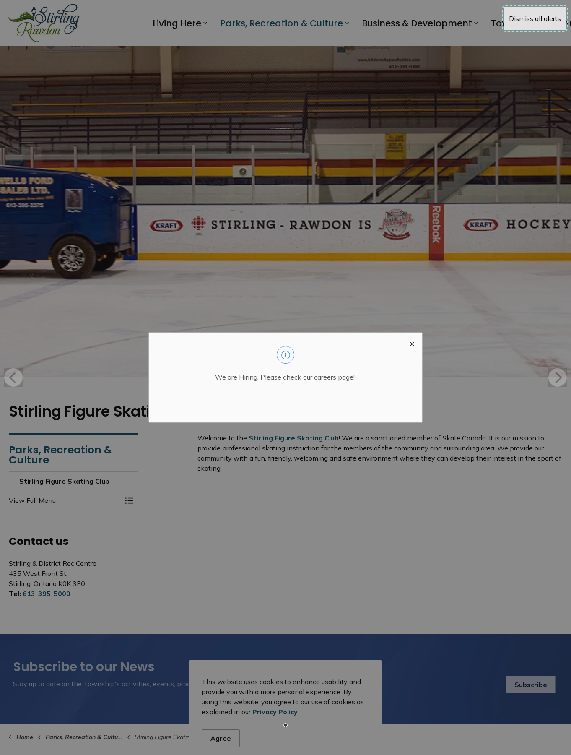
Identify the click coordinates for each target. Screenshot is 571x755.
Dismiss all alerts (535, 18)
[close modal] (412, 343)
